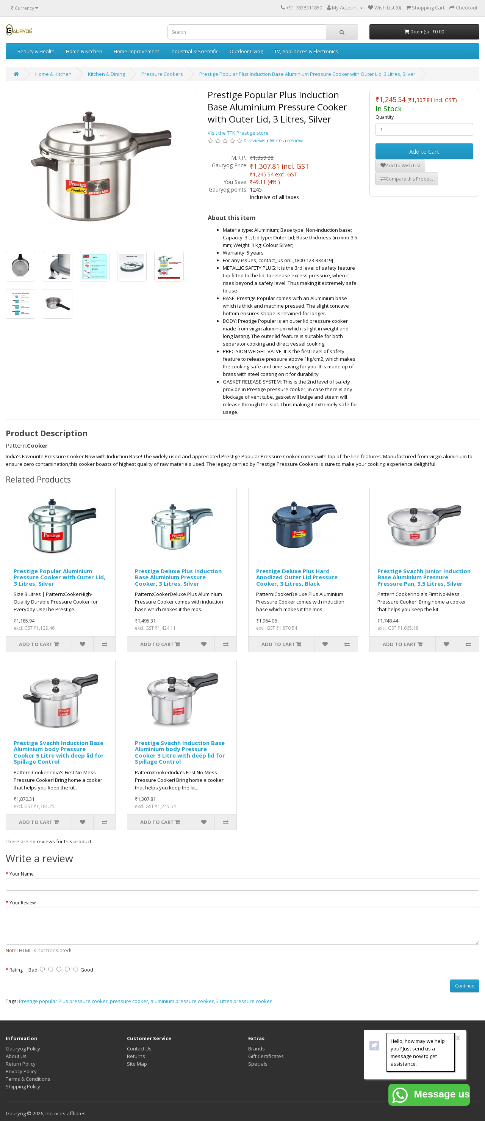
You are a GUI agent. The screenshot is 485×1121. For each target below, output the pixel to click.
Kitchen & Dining (106, 74)
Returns (136, 1056)
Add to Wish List (400, 165)
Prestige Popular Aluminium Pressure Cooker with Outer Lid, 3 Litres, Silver (59, 577)
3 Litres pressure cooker (244, 1001)
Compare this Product (406, 179)
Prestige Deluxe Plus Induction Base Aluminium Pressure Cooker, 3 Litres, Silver (178, 577)
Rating (16, 970)
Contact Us (139, 1048)
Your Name (21, 874)
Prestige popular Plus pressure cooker (63, 1001)
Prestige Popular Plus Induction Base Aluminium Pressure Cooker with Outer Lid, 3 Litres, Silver (307, 74)
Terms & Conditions (28, 1078)
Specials (258, 1063)
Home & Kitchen (84, 51)
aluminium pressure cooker (182, 1001)
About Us (16, 1056)
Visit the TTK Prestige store (238, 132)
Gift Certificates (266, 1056)
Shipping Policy (23, 1086)
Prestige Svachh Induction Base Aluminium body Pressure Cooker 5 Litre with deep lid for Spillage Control (59, 752)
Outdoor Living (246, 51)
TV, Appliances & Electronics (306, 51)
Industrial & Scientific (194, 51)
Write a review (286, 140)
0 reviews (255, 140)
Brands (256, 1048)
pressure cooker (129, 1001)
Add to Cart (424, 151)
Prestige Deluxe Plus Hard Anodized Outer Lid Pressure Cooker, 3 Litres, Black (297, 577)
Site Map (137, 1063)
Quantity (384, 117)
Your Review (22, 902)
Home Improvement (136, 51)
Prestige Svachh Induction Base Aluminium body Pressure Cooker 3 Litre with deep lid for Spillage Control (180, 752)
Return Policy (21, 1063)
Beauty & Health (36, 51)
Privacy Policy (21, 1071)
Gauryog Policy (23, 1048)
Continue (464, 986)
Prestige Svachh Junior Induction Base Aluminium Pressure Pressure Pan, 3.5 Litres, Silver (424, 577)
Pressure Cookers (162, 74)
